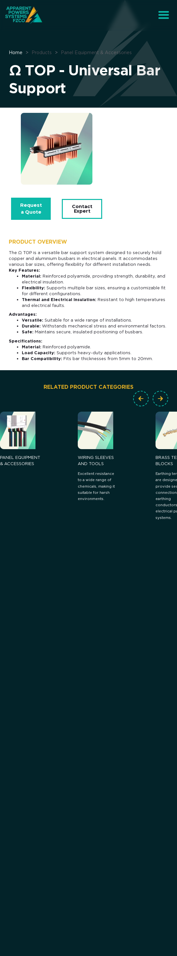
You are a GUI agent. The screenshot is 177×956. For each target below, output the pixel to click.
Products (42, 52)
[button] (163, 15)
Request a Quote (31, 208)
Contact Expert (82, 209)
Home (15, 52)
